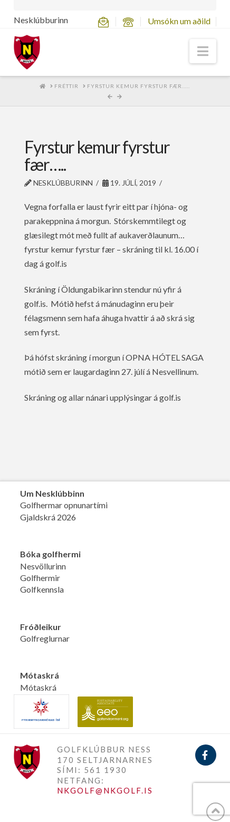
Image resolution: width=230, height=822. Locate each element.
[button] (202, 51)
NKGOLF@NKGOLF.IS (105, 790)
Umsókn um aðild (179, 21)
